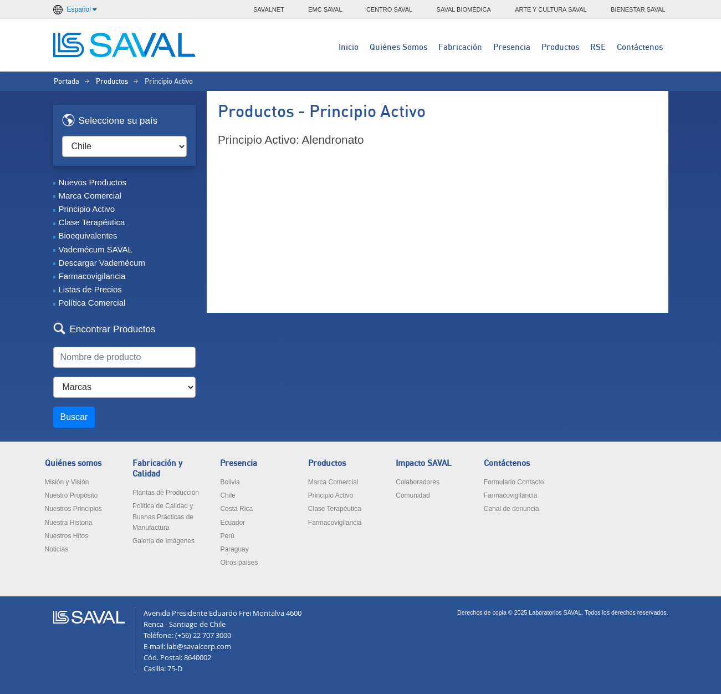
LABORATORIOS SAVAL (125, 45)
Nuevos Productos (93, 182)
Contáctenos (640, 47)
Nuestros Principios (73, 509)
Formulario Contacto (514, 482)
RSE (598, 47)
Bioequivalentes (88, 235)
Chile (227, 495)
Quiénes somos (73, 463)
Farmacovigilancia (92, 276)
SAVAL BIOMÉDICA (464, 9)
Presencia (511, 47)
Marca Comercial (90, 195)
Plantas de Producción (165, 493)
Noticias (57, 549)
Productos (560, 47)
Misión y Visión (67, 482)
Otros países (239, 562)
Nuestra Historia (69, 522)
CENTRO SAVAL (389, 9)
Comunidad (412, 495)
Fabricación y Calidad (157, 468)
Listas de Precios (90, 289)
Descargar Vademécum (102, 262)
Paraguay (234, 549)
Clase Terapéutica (92, 222)
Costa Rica (236, 509)
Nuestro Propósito (71, 495)
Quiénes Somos (398, 47)
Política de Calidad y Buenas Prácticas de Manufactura (162, 516)
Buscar (74, 417)
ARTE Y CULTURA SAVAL (551, 9)
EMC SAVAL (325, 9)
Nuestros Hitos (67, 536)
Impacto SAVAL (424, 463)
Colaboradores (417, 482)
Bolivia (229, 482)
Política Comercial (92, 302)
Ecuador (232, 522)
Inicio (349, 47)
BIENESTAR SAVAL (638, 9)
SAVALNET (268, 9)
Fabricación (460, 47)
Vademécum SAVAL (95, 249)
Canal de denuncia (511, 509)
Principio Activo (87, 209)
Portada (66, 81)
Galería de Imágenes (163, 541)
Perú (227, 536)
